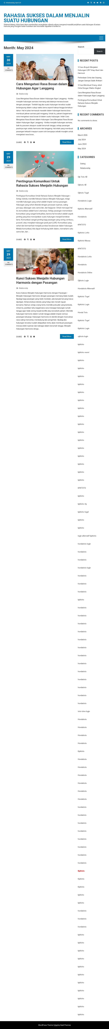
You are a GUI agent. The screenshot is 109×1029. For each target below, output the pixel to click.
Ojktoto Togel (83, 193)
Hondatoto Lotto (85, 257)
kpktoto (81, 344)
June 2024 (82, 144)
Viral (56, 1025)
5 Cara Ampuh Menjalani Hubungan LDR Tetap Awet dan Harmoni (90, 70)
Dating (82, 164)
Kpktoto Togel (83, 296)
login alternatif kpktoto (87, 536)
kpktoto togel (83, 512)
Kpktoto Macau (84, 241)
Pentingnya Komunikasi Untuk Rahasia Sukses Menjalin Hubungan (90, 103)
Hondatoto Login (85, 201)
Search (81, 47)
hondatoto (82, 552)
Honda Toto (83, 312)
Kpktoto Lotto (83, 233)
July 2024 (82, 139)
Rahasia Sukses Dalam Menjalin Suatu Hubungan (46, 18)
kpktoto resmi (83, 352)
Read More (66, 142)
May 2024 (82, 148)
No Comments (9, 69)
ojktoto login (83, 336)
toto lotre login (84, 711)
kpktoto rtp (82, 504)
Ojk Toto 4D (82, 177)
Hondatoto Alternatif (86, 288)
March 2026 (82, 135)
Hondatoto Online (85, 272)
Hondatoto (82, 217)
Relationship (23, 94)
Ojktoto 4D (82, 185)
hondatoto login (84, 544)
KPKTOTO (82, 225)
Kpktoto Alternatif (85, 209)
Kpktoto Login (83, 304)
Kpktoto (81, 751)
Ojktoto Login (83, 280)
